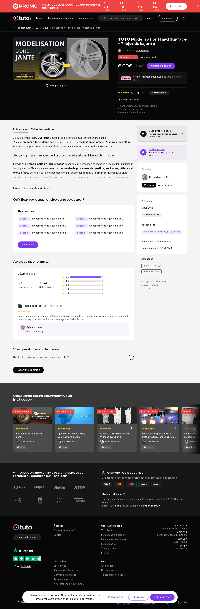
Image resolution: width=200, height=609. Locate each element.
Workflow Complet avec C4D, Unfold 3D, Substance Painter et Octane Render (158, 436)
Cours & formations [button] (111, 526)
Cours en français (28, 537)
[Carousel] (100, 429)
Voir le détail (28, 244)
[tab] (20, 129)
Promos (105, 553)
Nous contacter (109, 570)
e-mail (118, 505)
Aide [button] (103, 561)
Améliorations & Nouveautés (69, 584)
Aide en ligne (108, 566)
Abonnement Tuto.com (66, 570)
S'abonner (149, 185)
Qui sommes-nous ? (64, 530)
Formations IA (108, 544)
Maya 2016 (147, 208)
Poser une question (28, 369)
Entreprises (60, 566)
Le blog (58, 535)
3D (37, 28)
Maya (45, 28)
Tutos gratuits (109, 548)
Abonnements (86, 18)
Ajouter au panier (160, 65)
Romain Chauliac (112, 442)
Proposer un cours (64, 579)
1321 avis (26, 566)
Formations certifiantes (113, 539)
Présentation (20, 129)
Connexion (168, 18)
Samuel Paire (153, 442)
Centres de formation (65, 575)
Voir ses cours (165, 185)
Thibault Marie (27, 442)
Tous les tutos (24, 28)
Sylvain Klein (142, 50)
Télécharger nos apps (113, 575)
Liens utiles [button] (60, 561)
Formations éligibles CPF (114, 535)
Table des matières (42, 129)
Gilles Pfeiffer (68, 442)
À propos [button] (58, 526)
